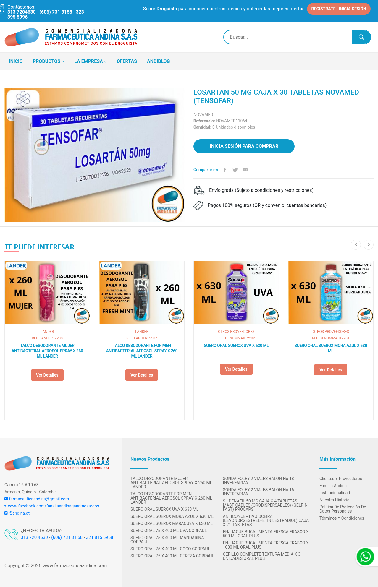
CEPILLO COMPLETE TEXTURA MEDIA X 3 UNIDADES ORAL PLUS (262, 556)
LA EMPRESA (90, 62)
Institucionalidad (334, 493)
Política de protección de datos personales (342, 509)
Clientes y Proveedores (340, 478)
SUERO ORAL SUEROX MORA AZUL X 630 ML (331, 348)
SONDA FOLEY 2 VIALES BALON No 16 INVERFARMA (258, 492)
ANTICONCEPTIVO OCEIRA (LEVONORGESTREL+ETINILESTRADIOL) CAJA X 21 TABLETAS (266, 520)
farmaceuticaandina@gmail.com (36, 499)
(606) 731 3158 (55, 12)
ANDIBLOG (158, 61)
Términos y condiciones (341, 518)
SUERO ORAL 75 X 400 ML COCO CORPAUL (170, 549)
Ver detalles (47, 375)
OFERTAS (127, 61)
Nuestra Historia (334, 500)
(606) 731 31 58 (67, 537)
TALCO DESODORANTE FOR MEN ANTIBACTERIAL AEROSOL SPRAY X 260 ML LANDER (141, 351)
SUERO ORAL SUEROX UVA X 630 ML (236, 345)
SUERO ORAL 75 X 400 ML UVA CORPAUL (168, 530)
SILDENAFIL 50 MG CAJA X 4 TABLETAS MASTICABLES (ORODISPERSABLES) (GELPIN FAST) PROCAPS (265, 505)
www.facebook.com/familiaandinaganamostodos (51, 506)
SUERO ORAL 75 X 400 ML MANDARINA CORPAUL (167, 540)
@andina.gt (17, 513)
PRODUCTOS (48, 62)
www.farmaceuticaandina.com (74, 565)
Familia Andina (333, 486)
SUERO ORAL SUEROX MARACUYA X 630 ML (171, 523)
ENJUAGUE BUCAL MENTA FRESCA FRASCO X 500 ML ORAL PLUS (266, 534)
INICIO (16, 61)
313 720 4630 (34, 537)
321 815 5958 (99, 537)
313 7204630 (21, 12)
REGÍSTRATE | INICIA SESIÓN (338, 9)
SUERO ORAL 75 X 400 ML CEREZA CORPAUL (172, 556)
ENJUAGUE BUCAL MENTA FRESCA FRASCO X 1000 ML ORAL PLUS (266, 545)
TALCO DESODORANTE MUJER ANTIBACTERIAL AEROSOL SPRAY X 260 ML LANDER (47, 351)
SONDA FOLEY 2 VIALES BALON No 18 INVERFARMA (258, 480)
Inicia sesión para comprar (244, 146)
